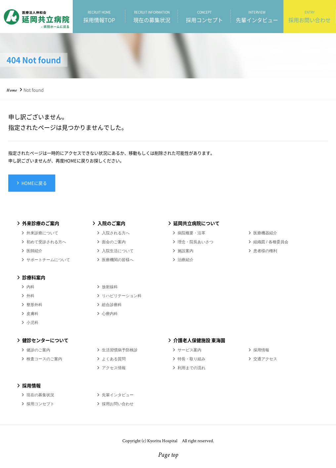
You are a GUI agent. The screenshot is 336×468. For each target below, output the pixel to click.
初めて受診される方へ (46, 242)
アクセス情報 (114, 368)
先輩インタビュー (257, 16)
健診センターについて (45, 340)
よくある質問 (114, 359)
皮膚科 (32, 313)
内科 (30, 287)
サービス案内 (189, 350)
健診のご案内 (38, 350)
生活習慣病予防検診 (120, 350)
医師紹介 (34, 251)
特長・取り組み (191, 359)
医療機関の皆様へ (118, 259)
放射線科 (110, 287)
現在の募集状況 (151, 16)
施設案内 (185, 251)
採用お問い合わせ (309, 16)
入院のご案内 (111, 223)
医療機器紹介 (265, 233)
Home (12, 91)
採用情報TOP (99, 16)
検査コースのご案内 (44, 359)
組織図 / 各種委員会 (270, 242)
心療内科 (110, 313)
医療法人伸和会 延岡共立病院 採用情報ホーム (36, 16)
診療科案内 (33, 277)
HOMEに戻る (34, 183)
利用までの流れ (191, 368)
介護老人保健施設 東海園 (199, 340)
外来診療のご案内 (40, 223)
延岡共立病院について (196, 223)
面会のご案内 (114, 242)
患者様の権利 (265, 251)
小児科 (32, 322)
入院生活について (118, 251)
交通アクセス (265, 359)
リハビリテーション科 (122, 295)
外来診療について (42, 233)
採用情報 (261, 350)
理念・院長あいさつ (195, 242)
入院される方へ (116, 233)
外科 (30, 295)
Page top (168, 455)
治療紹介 (185, 259)
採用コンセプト (204, 16)
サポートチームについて (48, 259)
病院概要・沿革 (191, 233)
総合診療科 (112, 304)
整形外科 (34, 304)
